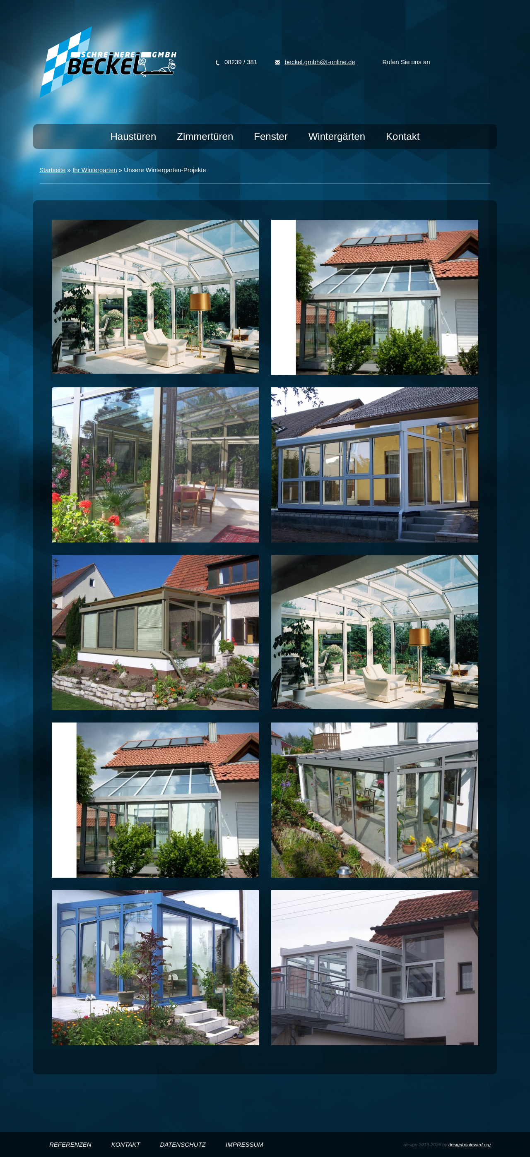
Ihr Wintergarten (94, 169)
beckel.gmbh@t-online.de (319, 61)
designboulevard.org (469, 1144)
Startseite (52, 169)
